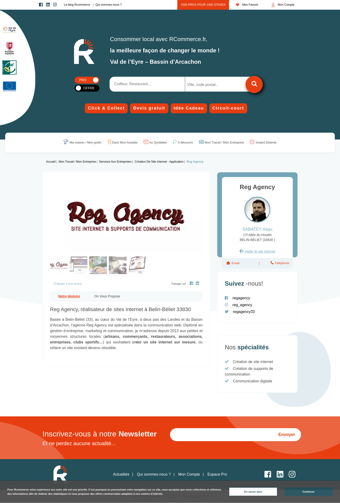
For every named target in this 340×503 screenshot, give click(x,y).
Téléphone (281, 263)
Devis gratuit (149, 108)
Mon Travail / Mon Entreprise (224, 142)
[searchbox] (206, 85)
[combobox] (209, 84)
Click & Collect (106, 108)
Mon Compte (283, 5)
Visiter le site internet (259, 251)
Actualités (121, 474)
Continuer (308, 491)
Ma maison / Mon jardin (86, 142)
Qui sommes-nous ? (109, 4)
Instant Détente (266, 142)
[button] (61, 216)
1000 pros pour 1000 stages (203, 4)
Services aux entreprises (115, 161)
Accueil (50, 161)
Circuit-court (228, 108)
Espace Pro (217, 474)
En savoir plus (253, 491)
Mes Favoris (247, 4)
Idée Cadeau (189, 108)
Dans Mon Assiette (124, 142)
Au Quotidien (158, 142)
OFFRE (88, 88)
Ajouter (69, 283)
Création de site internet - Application (159, 161)
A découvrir (185, 142)
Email (235, 263)
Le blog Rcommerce (77, 4)
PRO (82, 80)
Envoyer (286, 434)
